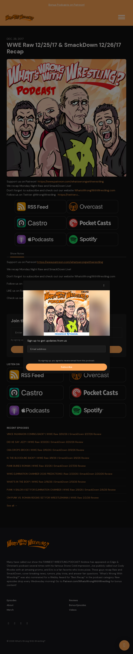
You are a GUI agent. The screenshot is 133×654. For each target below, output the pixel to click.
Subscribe (66, 367)
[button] (104, 285)
